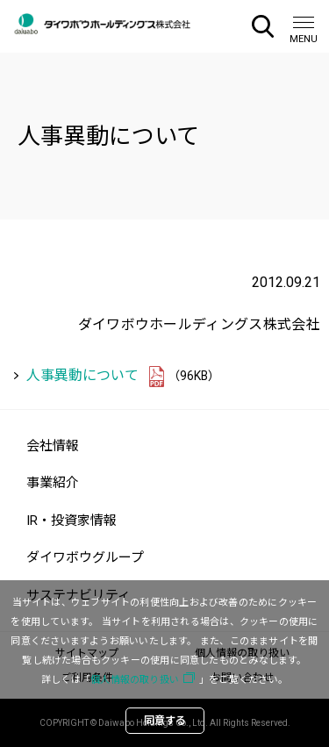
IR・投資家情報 (71, 520)
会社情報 (52, 446)
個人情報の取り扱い (134, 680)
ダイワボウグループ (85, 557)
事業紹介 (52, 483)
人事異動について (82, 375)
